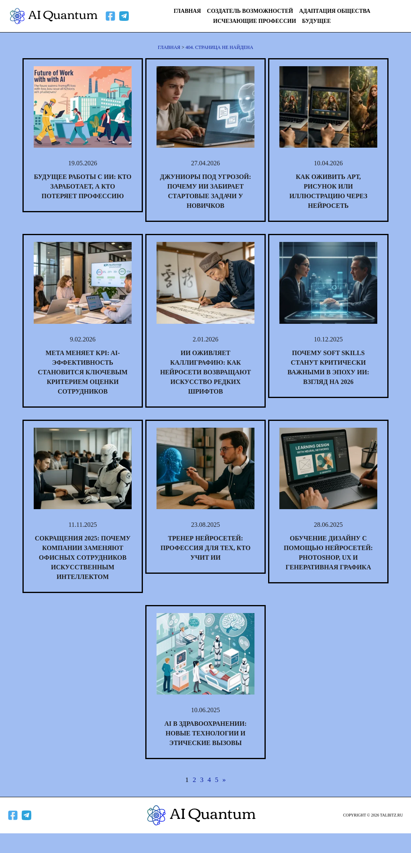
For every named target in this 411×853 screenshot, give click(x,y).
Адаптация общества (334, 11)
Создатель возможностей (250, 11)
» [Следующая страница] (224, 780)
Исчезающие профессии (254, 21)
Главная (187, 11)
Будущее (316, 21)
